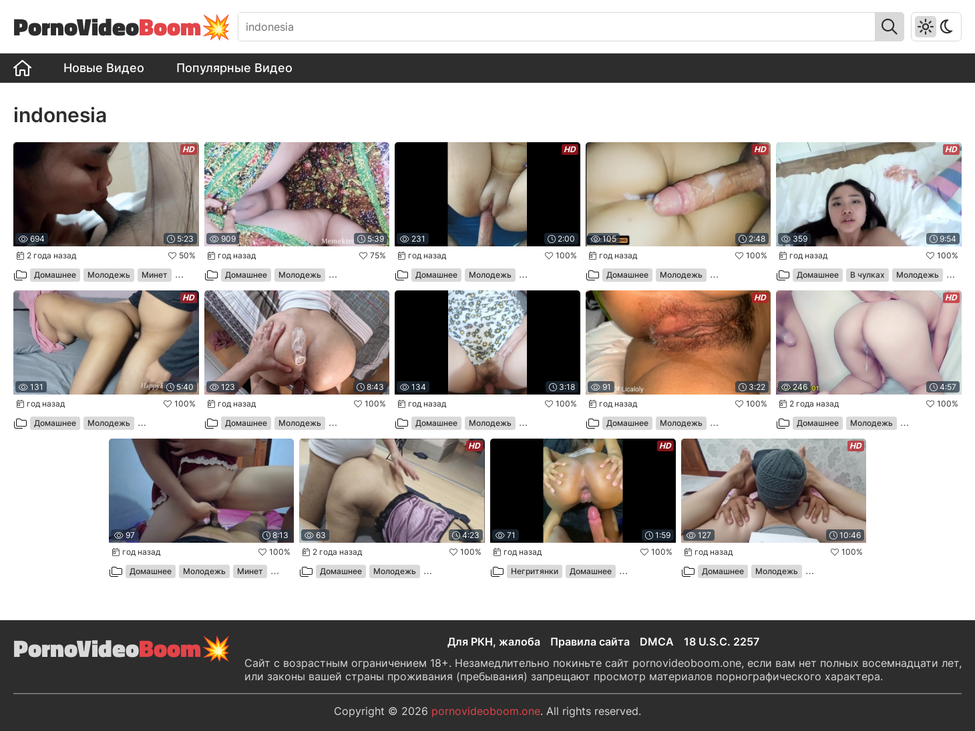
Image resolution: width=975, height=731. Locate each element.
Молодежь (108, 275)
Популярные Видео (234, 68)
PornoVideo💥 (122, 26)
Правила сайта (590, 641)
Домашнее (55, 275)
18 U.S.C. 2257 (721, 641)
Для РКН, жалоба (493, 641)
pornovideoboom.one (485, 711)
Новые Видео (103, 68)
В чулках (867, 275)
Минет (155, 275)
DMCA (657, 641)
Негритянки (534, 571)
